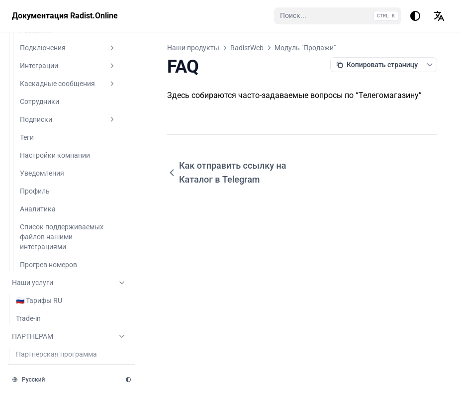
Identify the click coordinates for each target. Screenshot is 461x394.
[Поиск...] (337, 15)
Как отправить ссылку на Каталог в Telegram (226, 172)
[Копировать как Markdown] (377, 65)
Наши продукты (193, 48)
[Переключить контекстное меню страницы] (430, 65)
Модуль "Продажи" (305, 48)
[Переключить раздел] (111, 73)
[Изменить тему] (415, 16)
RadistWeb (247, 48)
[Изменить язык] (439, 16)
